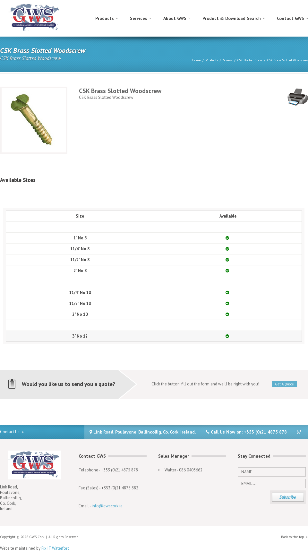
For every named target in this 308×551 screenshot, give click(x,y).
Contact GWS (290, 18)
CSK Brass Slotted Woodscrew (287, 60)
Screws (227, 60)
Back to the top (292, 537)
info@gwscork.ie (107, 506)
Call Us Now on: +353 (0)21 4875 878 (246, 432)
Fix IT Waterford (55, 548)
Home (196, 60)
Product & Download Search (231, 18)
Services (138, 18)
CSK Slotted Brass (249, 60)
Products (104, 18)
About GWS (174, 18)
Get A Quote (284, 384)
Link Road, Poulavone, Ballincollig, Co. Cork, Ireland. (143, 432)
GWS (34, 17)
